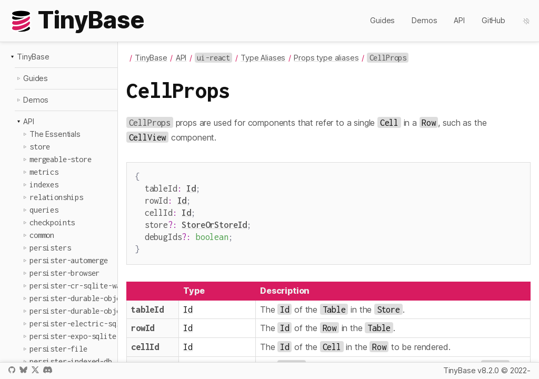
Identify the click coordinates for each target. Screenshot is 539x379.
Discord (47, 369)
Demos (424, 20)
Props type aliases (326, 57)
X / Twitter (35, 369)
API (459, 20)
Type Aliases (263, 57)
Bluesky (23, 369)
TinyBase (33, 56)
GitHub (493, 20)
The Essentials (55, 133)
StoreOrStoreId (214, 220)
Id (191, 187)
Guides (382, 20)
